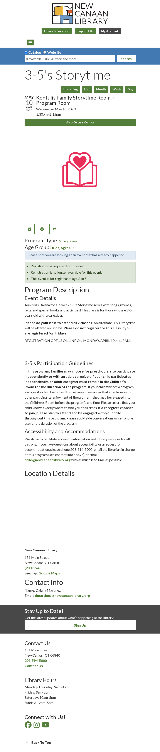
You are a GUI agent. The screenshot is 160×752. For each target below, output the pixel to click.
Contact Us (34, 666)
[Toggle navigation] (30, 43)
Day (130, 89)
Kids (55, 248)
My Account (109, 31)
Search (126, 59)
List (87, 89)
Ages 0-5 (67, 248)
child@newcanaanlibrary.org (48, 460)
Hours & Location (56, 31)
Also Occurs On (80, 122)
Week (117, 89)
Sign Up (80, 625)
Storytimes (68, 241)
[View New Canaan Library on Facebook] (28, 726)
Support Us (85, 31)
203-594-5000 (36, 660)
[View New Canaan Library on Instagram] (37, 726)
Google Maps (49, 573)
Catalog (34, 52)
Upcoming (70, 89)
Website (54, 52)
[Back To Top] (80, 742)
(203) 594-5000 (36, 568)
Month (101, 89)
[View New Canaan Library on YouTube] (46, 726)
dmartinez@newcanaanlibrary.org (62, 595)
